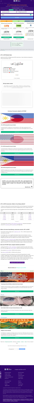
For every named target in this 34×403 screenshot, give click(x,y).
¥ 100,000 (4, 219)
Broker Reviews (7, 382)
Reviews (18, 341)
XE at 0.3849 (9, 250)
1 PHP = (17, 78)
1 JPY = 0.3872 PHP (19, 43)
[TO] (25, 12)
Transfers (16, 9)
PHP (32, 14)
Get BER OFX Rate (6, 37)
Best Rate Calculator (8, 372)
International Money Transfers (7, 399)
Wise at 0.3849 (5, 252)
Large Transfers (20, 378)
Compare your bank (30, 38)
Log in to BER (20, 385)
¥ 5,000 (4, 216)
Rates (2, 3)
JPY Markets (5, 3)
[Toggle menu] (1, 1)
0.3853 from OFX (17, 231)
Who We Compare (21, 372)
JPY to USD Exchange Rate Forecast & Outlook (8, 146)
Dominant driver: (6, 71)
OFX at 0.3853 (13, 248)
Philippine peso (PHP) (8, 341)
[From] (8, 12)
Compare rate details (6, 38)
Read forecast (17, 131)
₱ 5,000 (30, 216)
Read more (17, 291)
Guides (2, 294)
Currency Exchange (8, 375)
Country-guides (4, 317)
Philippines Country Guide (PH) (6, 330)
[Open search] (31, 0)
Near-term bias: (6, 68)
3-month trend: (5, 72)
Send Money (7, 224)
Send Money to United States (24, 399)
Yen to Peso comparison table (10, 239)
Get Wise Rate (18, 37)
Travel (20, 9)
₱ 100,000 (29, 219)
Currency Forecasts (21, 375)
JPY (30, 14)
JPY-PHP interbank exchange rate (16, 223)
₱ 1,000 (30, 214)
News (2, 271)
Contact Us (20, 382)
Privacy (25, 397)
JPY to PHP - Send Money (11, 246)
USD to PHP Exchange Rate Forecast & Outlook (8, 167)
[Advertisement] (17, 195)
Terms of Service (21, 397)
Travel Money (14, 224)
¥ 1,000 (4, 214)
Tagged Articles (7, 385)
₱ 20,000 (29, 217)
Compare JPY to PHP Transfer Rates (17, 262)
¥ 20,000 (4, 217)
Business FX (6, 378)
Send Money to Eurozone (16, 399)
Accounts (23, 9)
